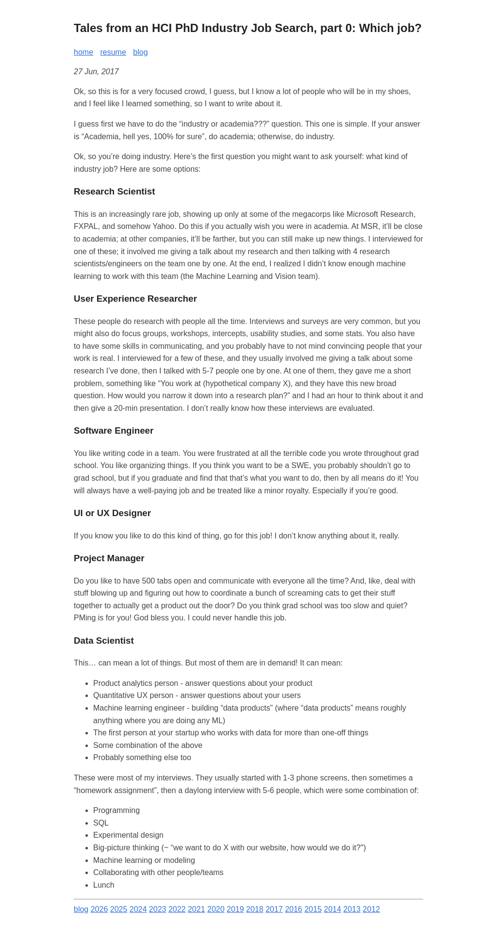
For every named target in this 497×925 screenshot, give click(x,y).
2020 (216, 909)
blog (140, 52)
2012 (371, 909)
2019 (235, 909)
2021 (196, 909)
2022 (177, 909)
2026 (99, 909)
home (83, 52)
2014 (332, 909)
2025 (119, 909)
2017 (274, 909)
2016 (293, 909)
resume (113, 52)
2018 (255, 909)
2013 (352, 909)
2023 (157, 909)
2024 (138, 909)
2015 (313, 909)
